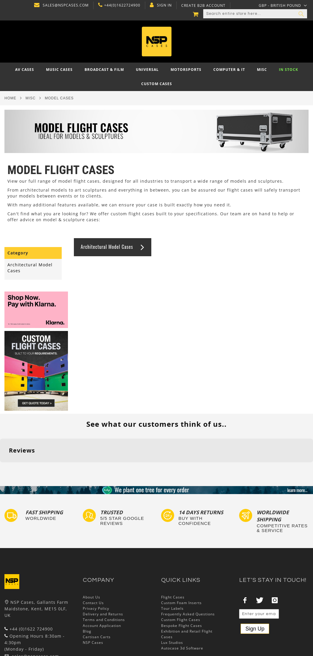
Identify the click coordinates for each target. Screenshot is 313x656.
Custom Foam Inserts (181, 602)
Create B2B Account (202, 5)
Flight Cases (173, 597)
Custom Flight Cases (180, 619)
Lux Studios (172, 642)
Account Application (102, 625)
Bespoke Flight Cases (181, 625)
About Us (91, 597)
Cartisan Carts (97, 636)
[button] (283, 5)
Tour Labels (172, 608)
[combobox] (255, 14)
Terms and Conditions (104, 619)
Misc (31, 98)
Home (10, 98)
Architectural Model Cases (107, 246)
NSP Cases (93, 642)
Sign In (163, 5)
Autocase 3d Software (182, 648)
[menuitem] (24, 70)
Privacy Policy (96, 608)
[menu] (156, 77)
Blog (87, 631)
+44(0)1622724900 (121, 5)
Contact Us (93, 602)
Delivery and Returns (103, 614)
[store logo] (156, 41)
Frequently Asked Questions (188, 614)
